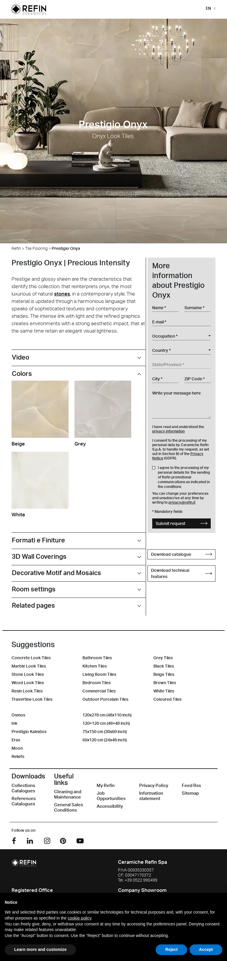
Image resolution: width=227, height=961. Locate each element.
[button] (209, 8)
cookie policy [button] (79, 918)
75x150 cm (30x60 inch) (104, 731)
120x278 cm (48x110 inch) (107, 714)
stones (62, 293)
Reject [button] (171, 949)
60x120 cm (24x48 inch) (104, 739)
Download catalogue (181, 554)
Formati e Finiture (38, 540)
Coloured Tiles (167, 699)
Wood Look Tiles (28, 682)
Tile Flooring (36, 248)
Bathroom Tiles (97, 657)
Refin (16, 248)
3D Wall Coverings (39, 556)
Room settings (34, 589)
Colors (22, 373)
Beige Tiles (163, 674)
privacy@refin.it (181, 502)
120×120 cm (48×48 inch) (106, 723)
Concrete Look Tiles (31, 657)
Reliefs (18, 756)
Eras (16, 739)
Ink (14, 723)
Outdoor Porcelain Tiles (105, 699)
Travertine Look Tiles (32, 699)
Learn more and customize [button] (40, 949)
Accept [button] (206, 949)
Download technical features (181, 573)
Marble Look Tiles (29, 665)
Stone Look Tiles (28, 674)
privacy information (168, 431)
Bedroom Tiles (96, 682)
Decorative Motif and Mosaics (56, 573)
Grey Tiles (163, 657)
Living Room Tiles (99, 674)
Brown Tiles (164, 682)
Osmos (18, 714)
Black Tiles (163, 665)
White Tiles (163, 690)
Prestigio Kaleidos (29, 731)
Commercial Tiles (99, 690)
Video (20, 357)
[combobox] (181, 336)
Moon (17, 748)
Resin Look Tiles (27, 690)
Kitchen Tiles (94, 665)
